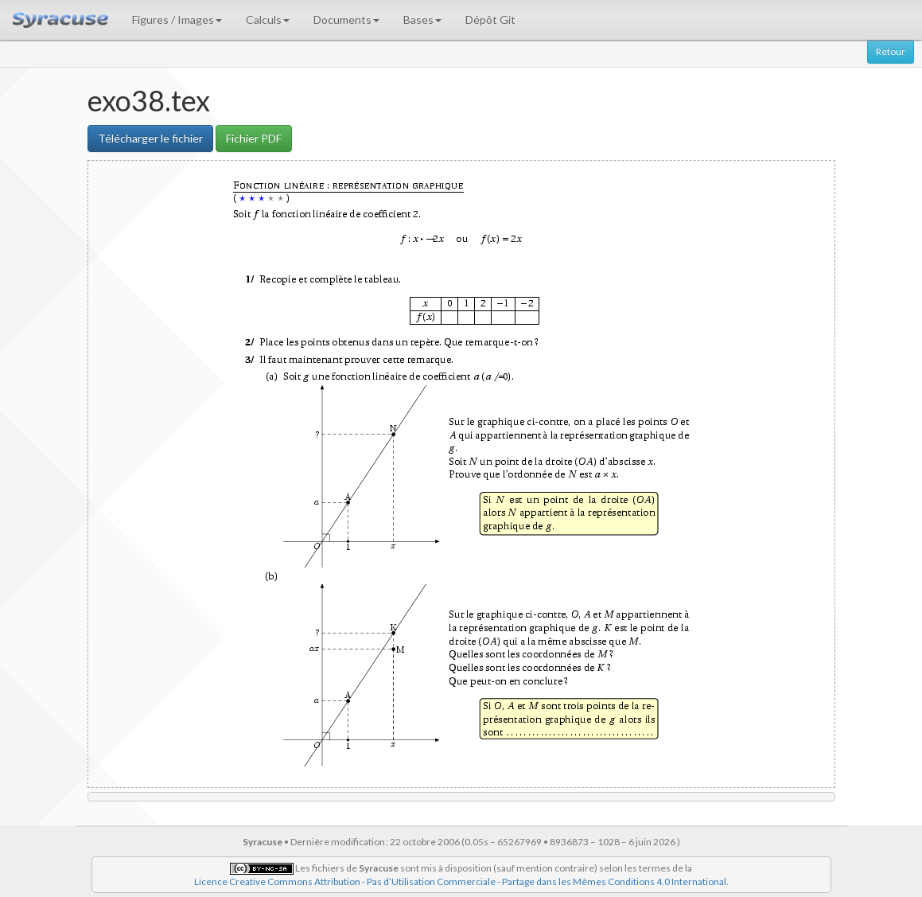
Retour (890, 51)
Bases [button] (422, 19)
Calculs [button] (268, 19)
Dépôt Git (490, 19)
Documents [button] (346, 19)
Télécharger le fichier (150, 138)
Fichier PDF (254, 138)
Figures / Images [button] (177, 19)
